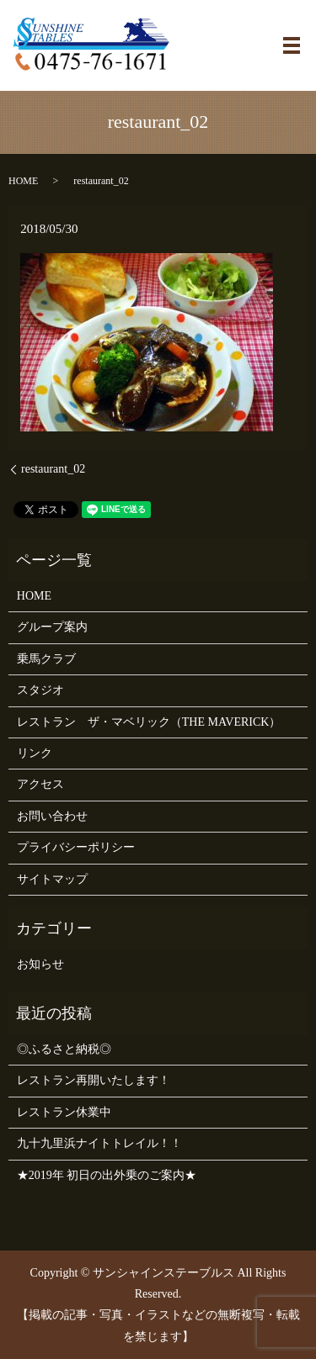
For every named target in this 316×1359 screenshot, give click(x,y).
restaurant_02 (53, 469)
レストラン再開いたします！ (93, 1080)
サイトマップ (52, 879)
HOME (23, 181)
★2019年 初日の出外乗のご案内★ (107, 1175)
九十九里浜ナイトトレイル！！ (99, 1143)
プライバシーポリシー (76, 847)
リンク (34, 753)
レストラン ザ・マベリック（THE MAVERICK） (149, 722)
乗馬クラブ (46, 659)
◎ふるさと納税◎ (64, 1049)
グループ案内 (52, 627)
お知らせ (40, 964)
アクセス (40, 784)
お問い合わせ (52, 816)
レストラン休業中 (64, 1112)
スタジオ (40, 690)
